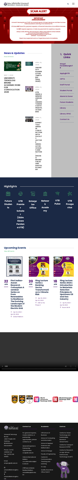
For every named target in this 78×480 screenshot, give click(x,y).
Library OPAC (65, 114)
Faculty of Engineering (48, 454)
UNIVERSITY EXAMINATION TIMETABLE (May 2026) (38, 74)
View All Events (9, 251)
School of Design (46, 451)
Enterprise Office (33, 204)
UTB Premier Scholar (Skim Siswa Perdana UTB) (20, 214)
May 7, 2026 (8, 75)
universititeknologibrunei (11, 470)
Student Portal (66, 90)
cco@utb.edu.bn (28, 453)
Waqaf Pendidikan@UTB (66, 66)
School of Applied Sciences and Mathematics (47, 445)
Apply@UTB (65, 73)
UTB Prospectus (70, 204)
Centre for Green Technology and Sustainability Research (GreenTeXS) (65, 437)
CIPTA (62, 79)
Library (63, 108)
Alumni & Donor (66, 96)
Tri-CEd (43, 467)
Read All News (9, 57)
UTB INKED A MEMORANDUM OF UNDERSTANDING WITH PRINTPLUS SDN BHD (38, 102)
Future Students (66, 102)
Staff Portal (65, 85)
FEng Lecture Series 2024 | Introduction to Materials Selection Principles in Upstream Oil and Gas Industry (66, 289)
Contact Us (64, 119)
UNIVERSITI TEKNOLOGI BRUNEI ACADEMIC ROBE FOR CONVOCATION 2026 (12, 85)
